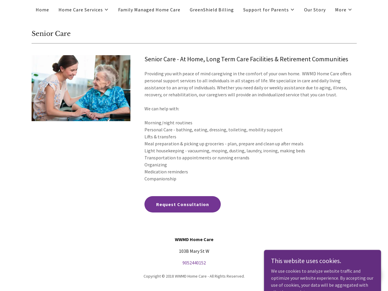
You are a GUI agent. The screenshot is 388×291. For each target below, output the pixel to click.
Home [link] (42, 10)
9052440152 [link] (194, 263)
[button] (83, 9)
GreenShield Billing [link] (212, 10)
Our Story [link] (315, 10)
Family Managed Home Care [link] (149, 10)
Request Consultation (182, 204)
